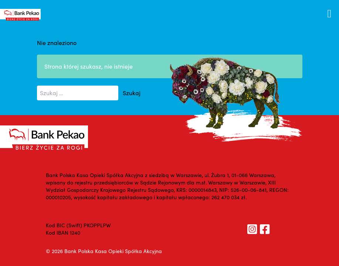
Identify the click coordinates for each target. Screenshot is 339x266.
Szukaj (131, 93)
